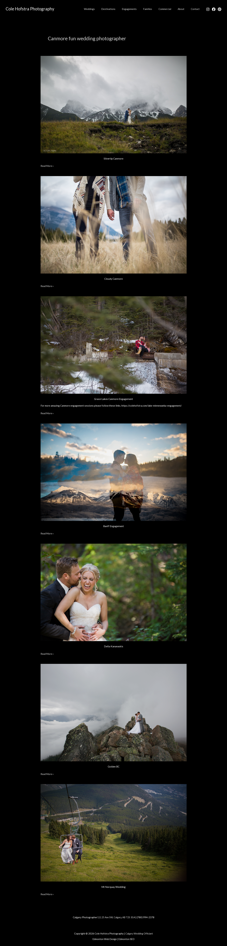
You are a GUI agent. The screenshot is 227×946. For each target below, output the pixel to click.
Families (153, 8)
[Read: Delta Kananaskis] (114, 591)
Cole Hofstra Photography (30, 8)
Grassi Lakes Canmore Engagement (113, 398)
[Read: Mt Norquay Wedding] (114, 832)
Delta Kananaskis (113, 646)
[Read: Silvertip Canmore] (114, 104)
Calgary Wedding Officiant (139, 933)
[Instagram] (208, 9)
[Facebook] (213, 9)
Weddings (99, 8)
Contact (196, 8)
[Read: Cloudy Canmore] (114, 224)
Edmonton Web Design (104, 939)
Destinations (117, 8)
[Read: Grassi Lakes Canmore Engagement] (114, 344)
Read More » (47, 165)
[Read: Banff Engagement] (114, 471)
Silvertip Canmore (113, 158)
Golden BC (113, 766)
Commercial (169, 8)
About (183, 8)
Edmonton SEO (127, 939)
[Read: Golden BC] (114, 712)
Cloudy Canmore (113, 278)
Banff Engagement (113, 526)
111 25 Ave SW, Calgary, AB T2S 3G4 (116, 917)
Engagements (136, 8)
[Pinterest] (219, 9)
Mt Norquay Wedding (113, 886)
